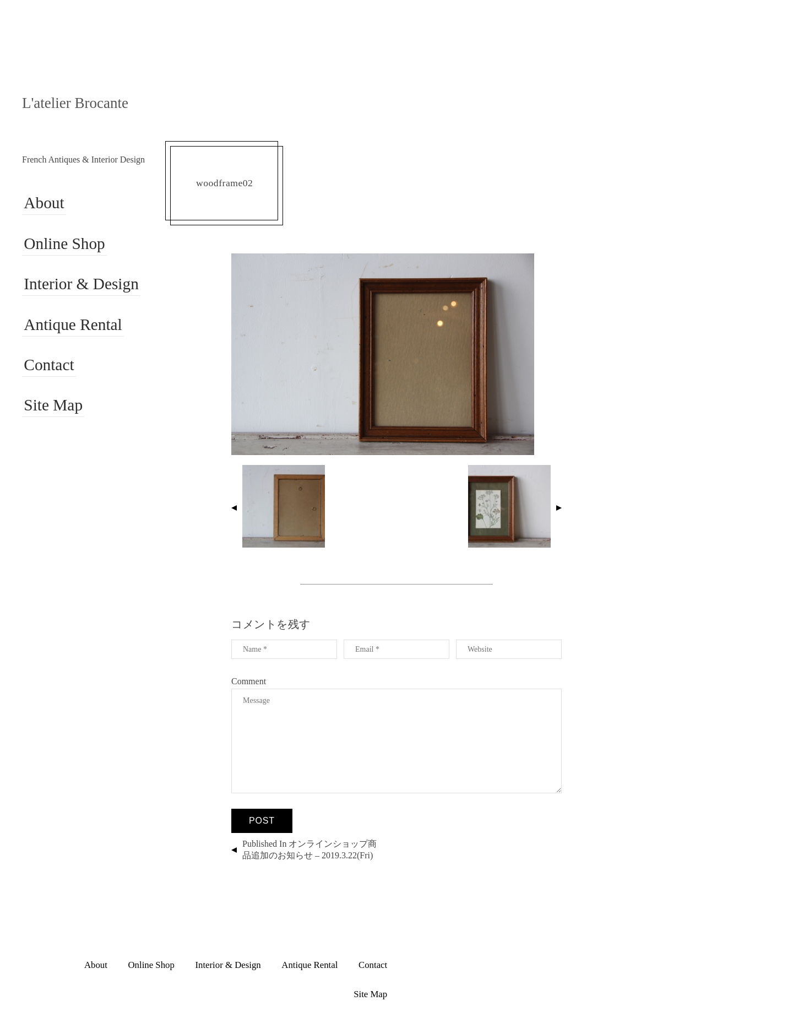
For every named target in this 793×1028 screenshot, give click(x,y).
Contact (47, 364)
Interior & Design (80, 284)
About (42, 203)
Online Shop (63, 244)
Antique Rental (72, 324)
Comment (248, 681)
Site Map (52, 405)
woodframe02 (224, 182)
